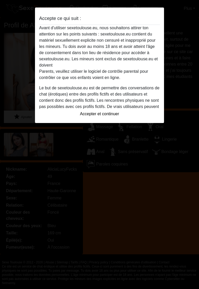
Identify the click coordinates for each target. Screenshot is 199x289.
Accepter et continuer (99, 114)
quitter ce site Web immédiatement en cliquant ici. (99, 65)
